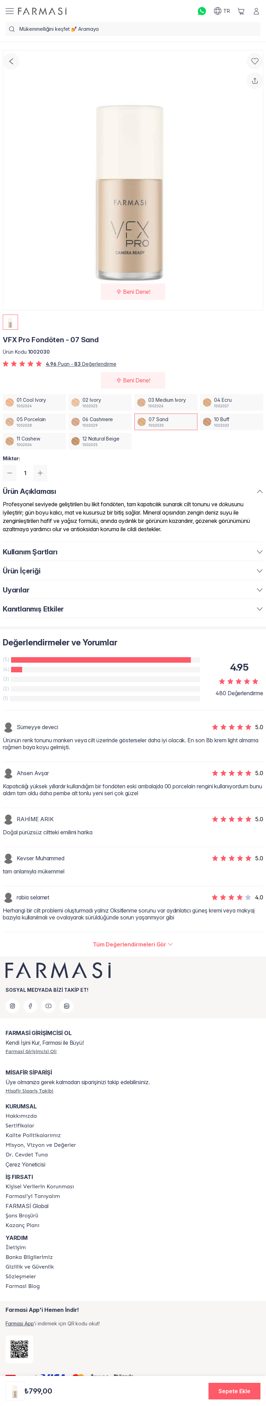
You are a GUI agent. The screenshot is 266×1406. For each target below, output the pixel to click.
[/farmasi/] (42, 11)
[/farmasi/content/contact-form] (16, 1247)
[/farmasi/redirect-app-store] (19, 1349)
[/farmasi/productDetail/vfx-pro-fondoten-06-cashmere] (100, 422)
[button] (234, 1391)
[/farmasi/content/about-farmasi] (33, 1196)
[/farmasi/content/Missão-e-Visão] (41, 1145)
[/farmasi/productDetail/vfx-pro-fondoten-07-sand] (165, 422)
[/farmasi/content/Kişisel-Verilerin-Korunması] (40, 1186)
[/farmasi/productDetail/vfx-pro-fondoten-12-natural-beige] (100, 441)
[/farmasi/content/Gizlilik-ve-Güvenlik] (30, 1266)
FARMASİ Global (27, 1206)
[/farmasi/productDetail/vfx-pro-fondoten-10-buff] (231, 422)
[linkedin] (66, 1006)
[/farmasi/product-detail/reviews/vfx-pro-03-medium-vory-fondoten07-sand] (133, 944)
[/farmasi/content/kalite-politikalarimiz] (33, 1135)
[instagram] (12, 1006)
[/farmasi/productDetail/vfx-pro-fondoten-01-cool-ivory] (34, 402)
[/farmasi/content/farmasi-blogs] (23, 1286)
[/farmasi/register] (31, 1051)
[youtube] (48, 1006)
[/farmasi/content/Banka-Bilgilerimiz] (29, 1257)
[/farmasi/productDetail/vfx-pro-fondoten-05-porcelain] (34, 422)
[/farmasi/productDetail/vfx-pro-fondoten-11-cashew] (34, 441)
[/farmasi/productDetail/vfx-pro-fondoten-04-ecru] (231, 402)
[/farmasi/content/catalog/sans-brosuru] (22, 1215)
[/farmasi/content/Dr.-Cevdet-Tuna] (27, 1154)
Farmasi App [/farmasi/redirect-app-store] (20, 1323)
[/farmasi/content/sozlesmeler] (21, 1276)
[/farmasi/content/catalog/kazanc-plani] (22, 1225)
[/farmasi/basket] (241, 11)
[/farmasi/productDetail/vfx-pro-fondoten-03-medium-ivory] (165, 402)
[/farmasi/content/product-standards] (20, 1125)
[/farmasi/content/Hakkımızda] (21, 1116)
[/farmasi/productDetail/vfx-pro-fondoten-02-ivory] (100, 402)
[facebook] (30, 1006)
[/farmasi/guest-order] (29, 1091)
